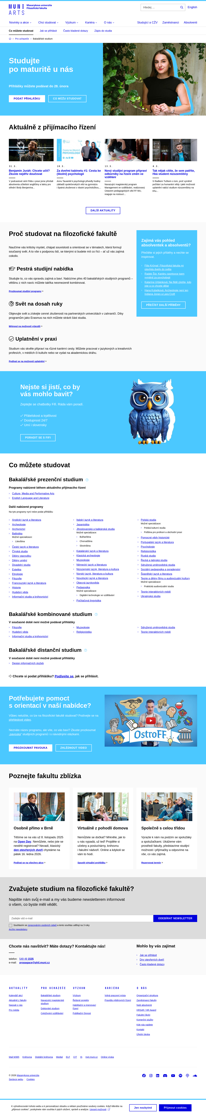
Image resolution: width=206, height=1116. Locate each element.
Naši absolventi (144, 1005)
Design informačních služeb (28, 663)
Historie (16, 587)
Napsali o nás (16, 1005)
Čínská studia (20, 551)
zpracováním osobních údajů (42, 925)
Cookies (31, 1079)
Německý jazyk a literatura (91, 564)
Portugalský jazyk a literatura (157, 542)
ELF (68, 1057)
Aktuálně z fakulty (18, 1000)
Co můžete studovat (21, 30)
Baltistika (17, 533)
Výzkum (79, 988)
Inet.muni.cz (91, 1057)
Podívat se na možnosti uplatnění (27, 361)
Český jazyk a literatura (25, 547)
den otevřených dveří (28, 850)
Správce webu (16, 1079)
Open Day (24, 841)
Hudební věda (20, 592)
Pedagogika (83, 587)
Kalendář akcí (16, 995)
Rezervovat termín (151, 862)
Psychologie (148, 546)
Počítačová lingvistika (88, 600)
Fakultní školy (143, 1015)
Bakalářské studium (50, 995)
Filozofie (17, 578)
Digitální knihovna (44, 1057)
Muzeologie (83, 560)
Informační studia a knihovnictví (30, 596)
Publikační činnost (82, 1013)
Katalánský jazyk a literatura (92, 551)
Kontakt (140, 1029)
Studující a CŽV (147, 22)
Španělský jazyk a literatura (156, 574)
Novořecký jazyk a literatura (92, 578)
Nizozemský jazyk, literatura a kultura (97, 569)
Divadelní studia (21, 565)
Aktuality (18, 988)
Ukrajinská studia (150, 596)
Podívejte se (64, 676)
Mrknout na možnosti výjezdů (24, 326)
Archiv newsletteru (18, 929)
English (192, 7)
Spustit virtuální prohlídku (91, 862)
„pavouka (15, 734)
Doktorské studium (50, 1008)
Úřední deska (143, 1034)
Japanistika (82, 524)
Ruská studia (148, 555)
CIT (75, 1057)
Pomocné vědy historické (155, 537)
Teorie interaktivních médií (156, 591)
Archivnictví (18, 529)
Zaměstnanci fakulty (146, 1000)
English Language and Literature (30, 498)
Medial (59, 1057)
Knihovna (27, 1057)
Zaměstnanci (170, 22)
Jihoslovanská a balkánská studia (95, 529)
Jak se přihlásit (48, 30)
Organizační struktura (147, 995)
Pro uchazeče (53, 988)
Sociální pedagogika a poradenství (160, 569)
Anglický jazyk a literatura (26, 520)
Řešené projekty (81, 1000)
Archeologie (19, 524)
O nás (141, 988)
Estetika (16, 569)
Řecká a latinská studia (154, 560)
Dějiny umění (19, 560)
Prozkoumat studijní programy (25, 291)
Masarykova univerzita (28, 1075)
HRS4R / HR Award (146, 1010)
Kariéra (112, 988)
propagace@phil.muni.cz (34, 962)
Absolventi (190, 22)
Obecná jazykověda (87, 582)
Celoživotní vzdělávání (52, 1013)
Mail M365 (14, 1057)
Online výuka (107, 1057)
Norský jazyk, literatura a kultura (94, 573)
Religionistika (148, 551)
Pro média (14, 1010)
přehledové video (20, 719)
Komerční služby (144, 1019)
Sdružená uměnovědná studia (158, 565)
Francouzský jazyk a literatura (29, 583)
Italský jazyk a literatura (89, 520)
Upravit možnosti (100, 1111)
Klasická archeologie (88, 555)
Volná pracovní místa (115, 995)
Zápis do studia (103, 30)
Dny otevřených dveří (152, 959)
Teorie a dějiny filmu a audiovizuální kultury (165, 578)
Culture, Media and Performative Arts (33, 493)
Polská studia (148, 520)
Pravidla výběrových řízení (118, 1000)
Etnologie (17, 574)
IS (81, 1057)
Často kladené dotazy (75, 30)
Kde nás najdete (144, 1024)
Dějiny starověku (21, 556)
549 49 (26, 959)
